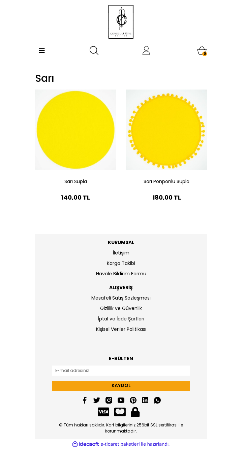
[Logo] (121, 22)
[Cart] (202, 50)
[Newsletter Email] (121, 371)
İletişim (121, 252)
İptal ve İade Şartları (121, 318)
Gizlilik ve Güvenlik (121, 308)
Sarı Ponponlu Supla (166, 181)
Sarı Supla (75, 181)
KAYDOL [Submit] (121, 385)
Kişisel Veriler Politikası (121, 329)
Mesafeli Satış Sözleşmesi (121, 298)
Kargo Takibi (121, 263)
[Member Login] (146, 50)
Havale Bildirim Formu (121, 273)
